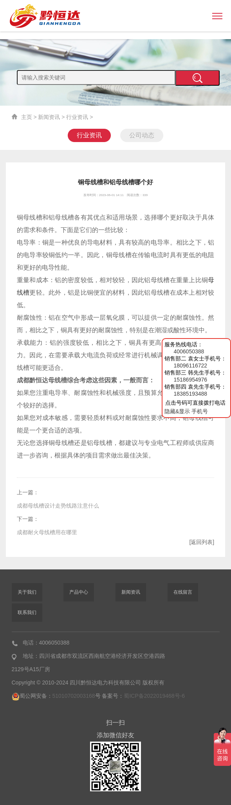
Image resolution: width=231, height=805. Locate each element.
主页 (26, 117)
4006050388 (188, 351)
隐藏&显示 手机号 (186, 411)
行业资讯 (77, 117)
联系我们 (27, 612)
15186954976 (190, 379)
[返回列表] (201, 542)
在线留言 (182, 592)
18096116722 (190, 365)
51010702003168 (73, 696)
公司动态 (141, 135)
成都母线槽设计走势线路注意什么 (58, 505)
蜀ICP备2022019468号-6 (154, 696)
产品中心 (78, 592)
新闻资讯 (49, 117)
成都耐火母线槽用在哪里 (47, 532)
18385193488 (190, 394)
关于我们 (27, 592)
